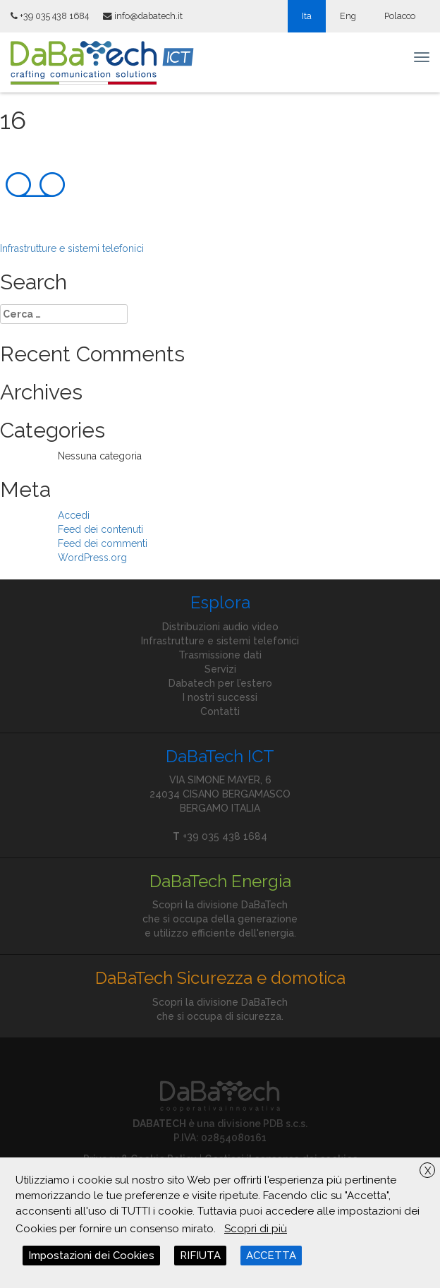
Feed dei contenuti (100, 529)
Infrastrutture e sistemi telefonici (72, 248)
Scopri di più (255, 1228)
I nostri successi (220, 697)
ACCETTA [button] (271, 1255)
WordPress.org (92, 557)
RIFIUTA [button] (200, 1255)
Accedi (74, 515)
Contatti (220, 711)
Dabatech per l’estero (220, 683)
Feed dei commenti (102, 543)
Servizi (220, 669)
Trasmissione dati (220, 655)
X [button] (427, 1170)
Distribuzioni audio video (220, 626)
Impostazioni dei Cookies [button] (91, 1255)
